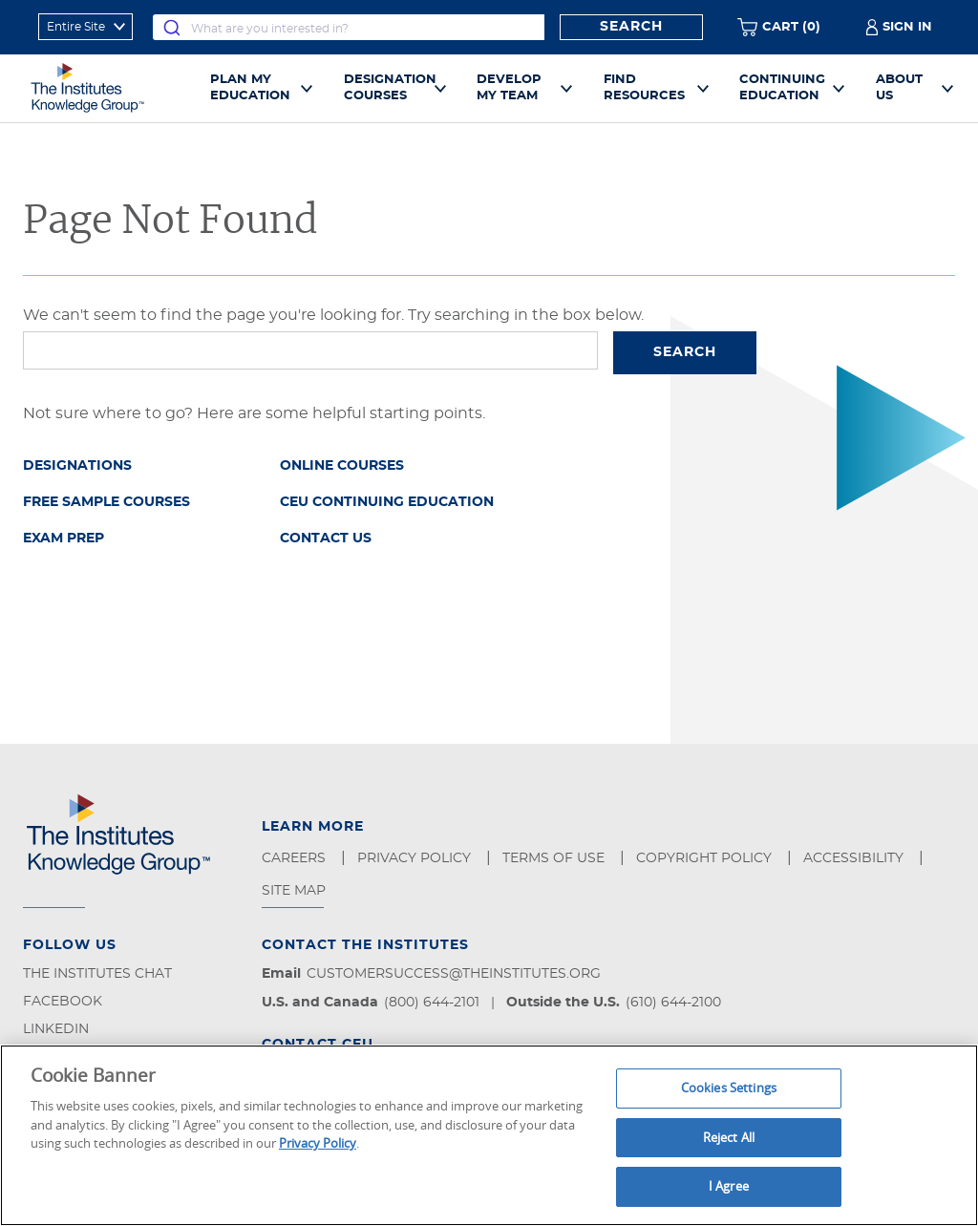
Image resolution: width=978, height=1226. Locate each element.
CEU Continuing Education (387, 502)
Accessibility (855, 858)
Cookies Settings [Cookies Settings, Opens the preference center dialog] (728, 1087)
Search (631, 26)
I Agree (729, 1185)
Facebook (62, 1001)
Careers (296, 858)
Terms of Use (555, 858)
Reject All (729, 1137)
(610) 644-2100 (673, 1002)
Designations (77, 466)
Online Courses (342, 466)
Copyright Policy (706, 858)
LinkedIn (56, 1029)
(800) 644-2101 (431, 1002)
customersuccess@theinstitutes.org (454, 974)
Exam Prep (63, 538)
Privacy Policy (416, 858)
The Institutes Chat (97, 974)
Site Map (296, 891)
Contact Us (326, 538)
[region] (489, 1135)
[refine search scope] (85, 26)
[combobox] (348, 27)
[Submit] (172, 27)
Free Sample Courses (106, 502)
